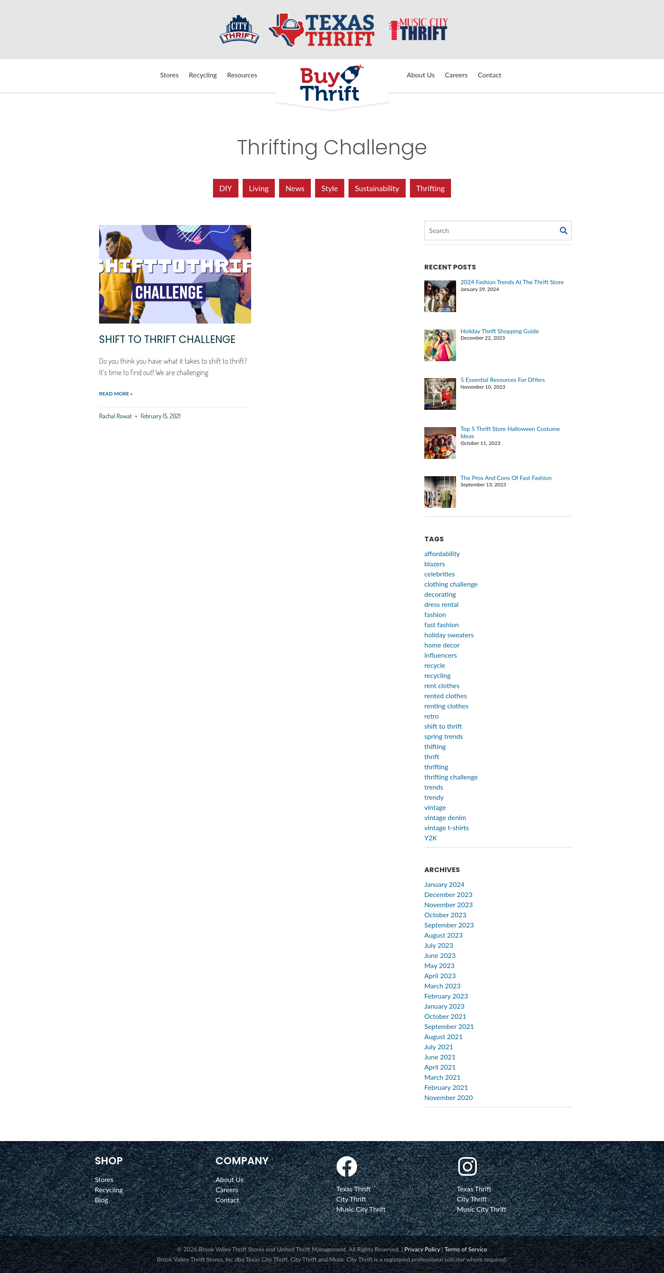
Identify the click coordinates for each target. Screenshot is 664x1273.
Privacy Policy (422, 1249)
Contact (489, 75)
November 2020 (448, 1097)
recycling (437, 675)
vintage (435, 807)
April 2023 (440, 975)
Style (329, 188)
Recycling (203, 75)
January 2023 (444, 1006)
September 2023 (449, 925)
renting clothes (446, 706)
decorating (440, 594)
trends (433, 787)
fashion (435, 614)
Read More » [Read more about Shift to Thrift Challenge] (116, 393)
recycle (434, 665)
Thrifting (430, 188)
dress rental (441, 604)
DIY (225, 188)
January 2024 (444, 884)
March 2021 (442, 1077)
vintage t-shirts (446, 827)
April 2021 (440, 1067)
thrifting (436, 767)
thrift (431, 756)
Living (259, 188)
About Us (421, 75)
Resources (242, 75)
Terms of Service (465, 1249)
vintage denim (445, 817)
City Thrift (351, 1199)
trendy (434, 797)
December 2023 (448, 894)
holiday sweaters (449, 635)
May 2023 (439, 965)
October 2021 (445, 1016)
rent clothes (441, 685)
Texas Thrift (353, 1189)
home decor (442, 645)
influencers (440, 655)
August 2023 (443, 935)
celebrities (439, 574)
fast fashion (441, 624)
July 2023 (438, 945)
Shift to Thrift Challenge (167, 339)
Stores (169, 75)
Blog (101, 1200)
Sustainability (377, 188)
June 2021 (440, 1057)
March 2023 (442, 986)
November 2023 (448, 904)
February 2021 (446, 1087)
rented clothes (445, 695)
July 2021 (438, 1047)
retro (431, 716)
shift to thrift (443, 726)
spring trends (443, 736)
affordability (442, 553)
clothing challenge (451, 584)
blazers (434, 564)
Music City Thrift (361, 1209)
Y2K (430, 838)
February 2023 (446, 996)
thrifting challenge (451, 777)
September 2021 (449, 1026)
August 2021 (443, 1036)
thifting (435, 746)
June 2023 (440, 955)
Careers (456, 75)
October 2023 (445, 915)
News (294, 188)
